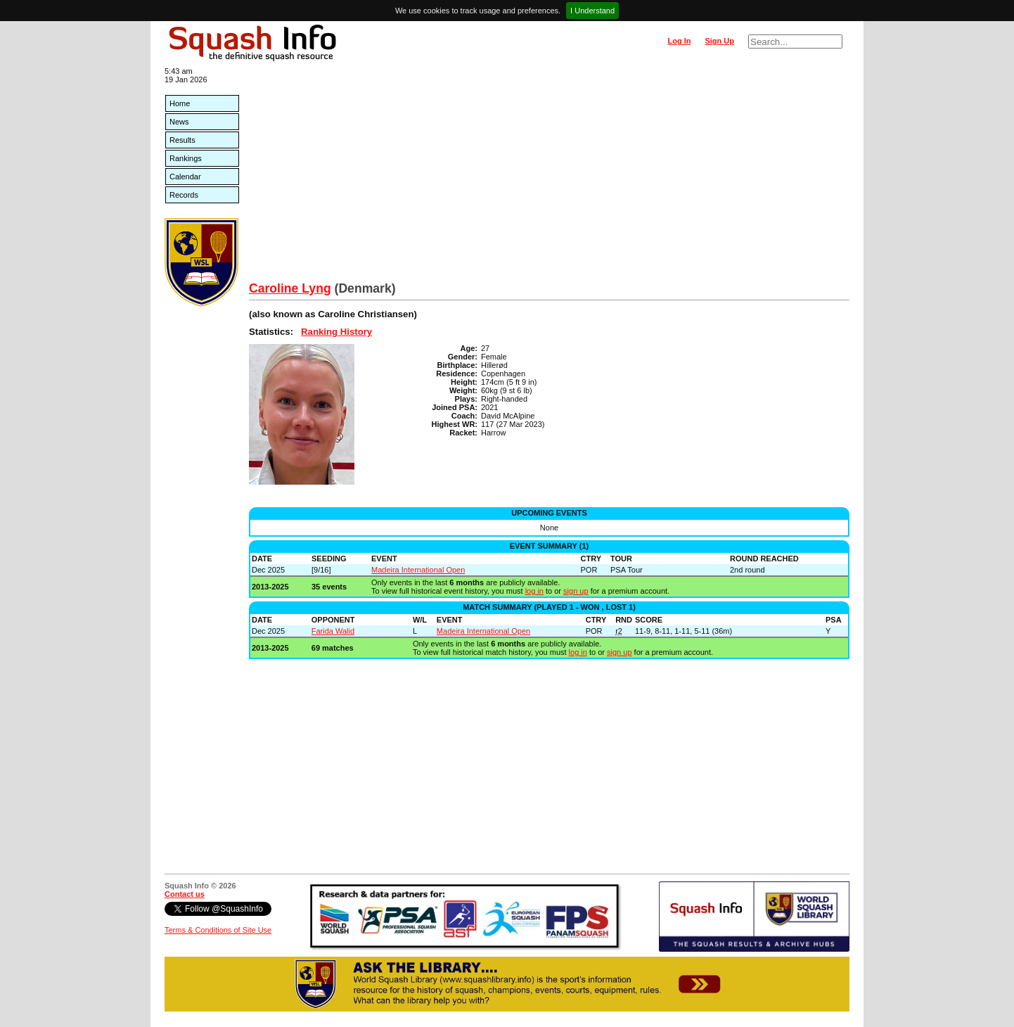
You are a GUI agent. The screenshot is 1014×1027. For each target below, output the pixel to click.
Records (183, 195)
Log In (679, 41)
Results (182, 140)
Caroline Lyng (290, 288)
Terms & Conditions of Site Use (218, 930)
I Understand (592, 10)
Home (179, 103)
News (179, 121)
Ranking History (336, 331)
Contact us (185, 894)
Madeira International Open (418, 570)
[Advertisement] (549, 175)
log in (534, 591)
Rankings (185, 158)
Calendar (185, 176)
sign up (575, 591)
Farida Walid (333, 631)
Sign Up (719, 41)
